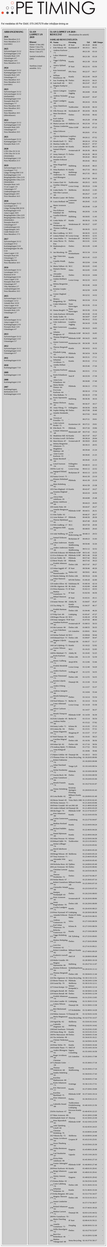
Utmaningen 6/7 (10, 225)
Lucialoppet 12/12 (11, 301)
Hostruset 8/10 (9, 274)
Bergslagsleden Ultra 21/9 (14, 177)
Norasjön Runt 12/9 (11, 310)
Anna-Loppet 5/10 (11, 322)
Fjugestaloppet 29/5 (12, 194)
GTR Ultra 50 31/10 (12, 151)
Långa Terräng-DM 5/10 (13, 172)
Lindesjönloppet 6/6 (12, 191)
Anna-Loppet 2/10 (11, 279)
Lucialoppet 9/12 (10, 244)
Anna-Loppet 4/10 (11, 305)
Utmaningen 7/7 (10, 103)
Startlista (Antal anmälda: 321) (36, 67)
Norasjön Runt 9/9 (11, 101)
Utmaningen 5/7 (10, 77)
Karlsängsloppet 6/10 (12, 277)
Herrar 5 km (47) (36, 52)
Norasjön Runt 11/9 (11, 144)
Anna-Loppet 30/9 (11, 213)
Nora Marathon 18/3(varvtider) (12, 109)
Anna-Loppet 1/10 (11, 253)
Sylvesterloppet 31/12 (12, 51)
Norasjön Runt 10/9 (11, 127)
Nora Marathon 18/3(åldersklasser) (12, 114)
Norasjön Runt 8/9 (11, 222)
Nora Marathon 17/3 (12, 234)
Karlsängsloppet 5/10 (12, 125)
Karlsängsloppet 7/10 (12, 141)
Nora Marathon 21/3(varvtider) (12, 42)
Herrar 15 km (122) (37, 49)
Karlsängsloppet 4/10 (12, 99)
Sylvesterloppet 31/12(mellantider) (12, 95)
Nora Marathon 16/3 (12, 80)
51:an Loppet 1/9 (10, 187)
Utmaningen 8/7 (10, 129)
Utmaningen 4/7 (10, 58)
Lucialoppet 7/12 (10, 170)
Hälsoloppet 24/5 (10, 61)
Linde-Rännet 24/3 (11, 232)
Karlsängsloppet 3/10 (12, 72)
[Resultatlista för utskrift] (79, 35)
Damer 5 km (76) (36, 47)
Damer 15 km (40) (37, 44)
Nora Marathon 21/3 (12, 39)
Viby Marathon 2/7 (11, 286)
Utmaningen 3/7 (10, 312)
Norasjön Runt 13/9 (11, 56)
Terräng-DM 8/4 (10, 260)
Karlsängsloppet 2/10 (12, 53)
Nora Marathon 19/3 (12, 132)
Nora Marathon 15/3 (12, 63)
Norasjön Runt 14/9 (11, 75)
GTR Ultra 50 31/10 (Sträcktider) (12, 154)
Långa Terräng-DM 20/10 (14, 208)
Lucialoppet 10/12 (11, 272)
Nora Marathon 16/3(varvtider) (12, 83)
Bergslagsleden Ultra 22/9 (14, 215)
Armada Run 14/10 (11, 303)
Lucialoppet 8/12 (10, 206)
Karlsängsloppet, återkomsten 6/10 (10, 390)
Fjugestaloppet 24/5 (12, 229)
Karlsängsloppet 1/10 (12, 158)
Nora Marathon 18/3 (12, 106)
